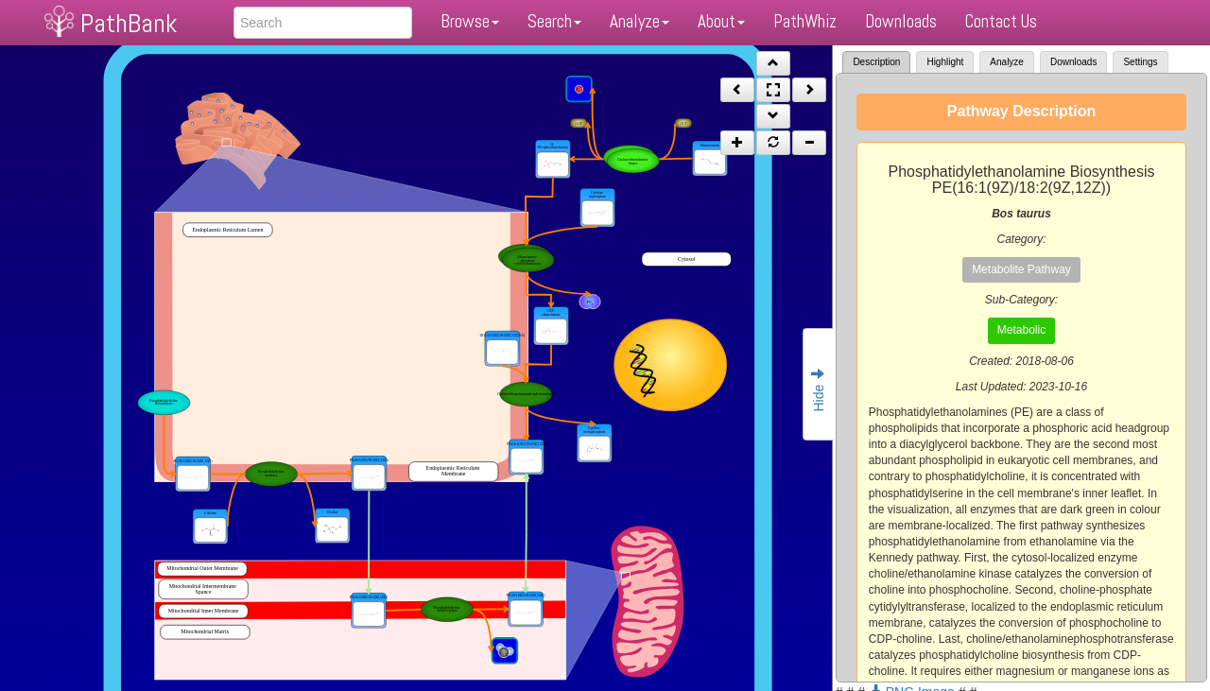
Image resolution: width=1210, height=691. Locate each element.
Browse (470, 21)
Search (554, 21)
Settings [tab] (1140, 62)
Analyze (639, 21)
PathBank (128, 23)
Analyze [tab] (1007, 62)
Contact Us (1001, 21)
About (721, 21)
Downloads (901, 21)
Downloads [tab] (1073, 62)
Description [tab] (876, 62)
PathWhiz (805, 21)
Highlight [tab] (944, 62)
